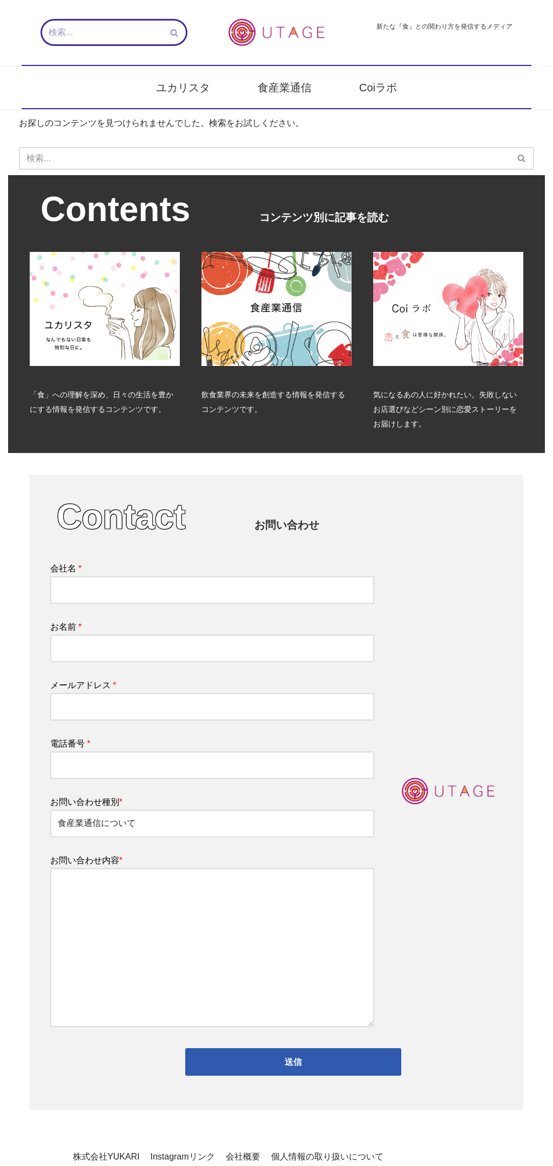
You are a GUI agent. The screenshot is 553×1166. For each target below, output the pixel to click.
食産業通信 (285, 88)
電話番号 (212, 756)
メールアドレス (212, 697)
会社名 (212, 580)
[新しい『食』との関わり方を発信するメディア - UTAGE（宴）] (276, 32)
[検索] (102, 32)
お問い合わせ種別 (212, 814)
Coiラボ (378, 88)
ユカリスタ (183, 88)
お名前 (212, 639)
